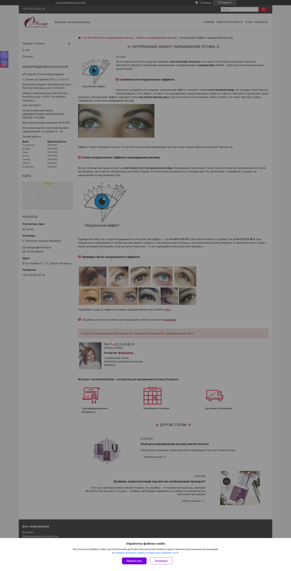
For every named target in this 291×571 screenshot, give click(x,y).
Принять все (134, 560)
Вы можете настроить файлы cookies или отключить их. (144, 552)
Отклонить (161, 560)
